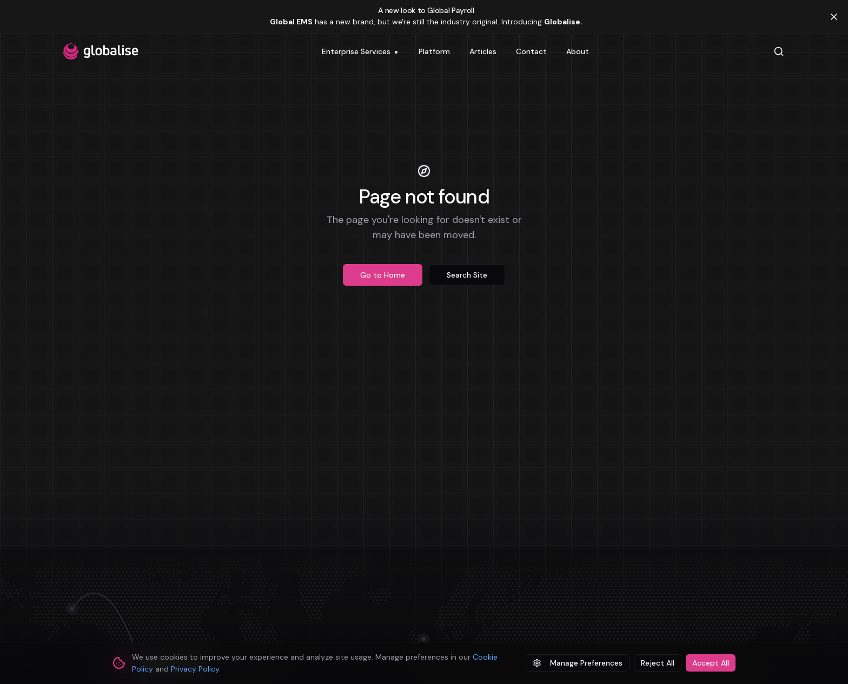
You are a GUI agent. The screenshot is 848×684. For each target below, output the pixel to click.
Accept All (710, 663)
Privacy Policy (195, 669)
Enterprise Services (360, 54)
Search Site (467, 275)
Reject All (657, 663)
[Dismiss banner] (834, 17)
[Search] (779, 51)
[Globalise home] (100, 51)
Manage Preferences (577, 663)
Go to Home (382, 275)
